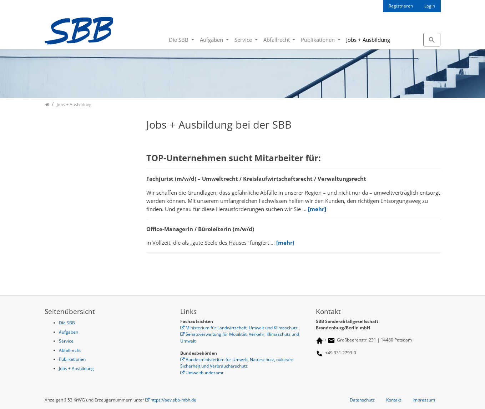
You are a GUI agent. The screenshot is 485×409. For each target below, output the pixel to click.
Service (243, 39)
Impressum (424, 400)
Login (429, 6)
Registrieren (401, 6)
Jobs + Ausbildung (368, 39)
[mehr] (317, 209)
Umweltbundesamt (204, 373)
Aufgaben (212, 39)
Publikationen (318, 39)
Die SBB (179, 39)
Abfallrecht (277, 39)
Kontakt (393, 400)
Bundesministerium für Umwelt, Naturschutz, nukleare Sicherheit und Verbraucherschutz (237, 362)
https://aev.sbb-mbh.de (173, 400)
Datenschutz (362, 400)
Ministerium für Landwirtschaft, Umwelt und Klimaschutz (242, 328)
